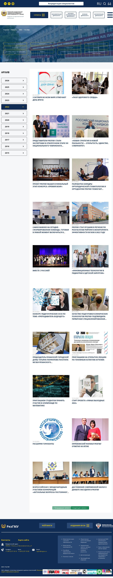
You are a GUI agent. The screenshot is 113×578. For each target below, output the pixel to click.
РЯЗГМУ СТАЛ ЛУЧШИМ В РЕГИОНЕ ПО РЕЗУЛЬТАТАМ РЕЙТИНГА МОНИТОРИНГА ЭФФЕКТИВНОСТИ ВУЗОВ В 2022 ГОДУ (90, 230)
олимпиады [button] (15, 47)
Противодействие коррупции (85, 558)
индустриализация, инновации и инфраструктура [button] (96, 52)
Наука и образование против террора (103, 547)
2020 (7, 120)
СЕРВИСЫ (39, 15)
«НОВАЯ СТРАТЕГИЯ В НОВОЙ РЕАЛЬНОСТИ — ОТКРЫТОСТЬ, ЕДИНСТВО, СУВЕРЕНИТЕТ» (90, 143)
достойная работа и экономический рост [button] (15, 52)
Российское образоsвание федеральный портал (68, 551)
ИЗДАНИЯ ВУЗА (80, 525)
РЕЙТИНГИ (47, 525)
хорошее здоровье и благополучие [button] (96, 43)
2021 (7, 113)
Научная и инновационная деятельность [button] (70, 15)
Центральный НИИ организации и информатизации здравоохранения (103, 541)
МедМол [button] (42, 51)
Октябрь (27, 30)
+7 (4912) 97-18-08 (23, 550)
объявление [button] (42, 43)
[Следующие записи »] (80, 508)
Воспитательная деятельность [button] (98, 14)
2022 (20, 30)
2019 (7, 126)
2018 (7, 133)
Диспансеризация (85, 555)
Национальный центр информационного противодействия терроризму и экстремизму (104, 555)
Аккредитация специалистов (61, 3)
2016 (7, 146)
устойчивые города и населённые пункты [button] (69, 52)
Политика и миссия (68, 556)
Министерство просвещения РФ (67, 546)
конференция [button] (69, 47)
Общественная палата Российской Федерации (86, 540)
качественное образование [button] (15, 43)
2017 (7, 140)
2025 (7, 87)
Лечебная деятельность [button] (85, 14)
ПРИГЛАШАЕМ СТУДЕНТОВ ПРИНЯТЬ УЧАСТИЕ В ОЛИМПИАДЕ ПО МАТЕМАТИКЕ (49, 403)
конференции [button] (69, 43)
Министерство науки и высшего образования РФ (68, 540)
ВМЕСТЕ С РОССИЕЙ (41, 270)
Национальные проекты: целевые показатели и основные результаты (85, 549)
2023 (7, 100)
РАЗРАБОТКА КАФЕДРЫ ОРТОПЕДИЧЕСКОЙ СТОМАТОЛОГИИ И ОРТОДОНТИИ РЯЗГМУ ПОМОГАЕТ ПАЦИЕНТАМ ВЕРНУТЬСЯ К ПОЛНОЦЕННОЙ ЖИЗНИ (89, 189)
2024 (7, 94)
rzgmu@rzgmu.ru (41, 550)
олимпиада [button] (96, 47)
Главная (6, 30)
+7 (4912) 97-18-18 (11, 550)
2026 (7, 80)
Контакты (5, 540)
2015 (7, 153)
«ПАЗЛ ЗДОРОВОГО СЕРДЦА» (85, 97)
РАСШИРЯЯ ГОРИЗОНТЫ (43, 444)
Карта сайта (23, 540)
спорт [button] (42, 47)
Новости (14, 30)
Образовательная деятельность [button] (56, 14)
